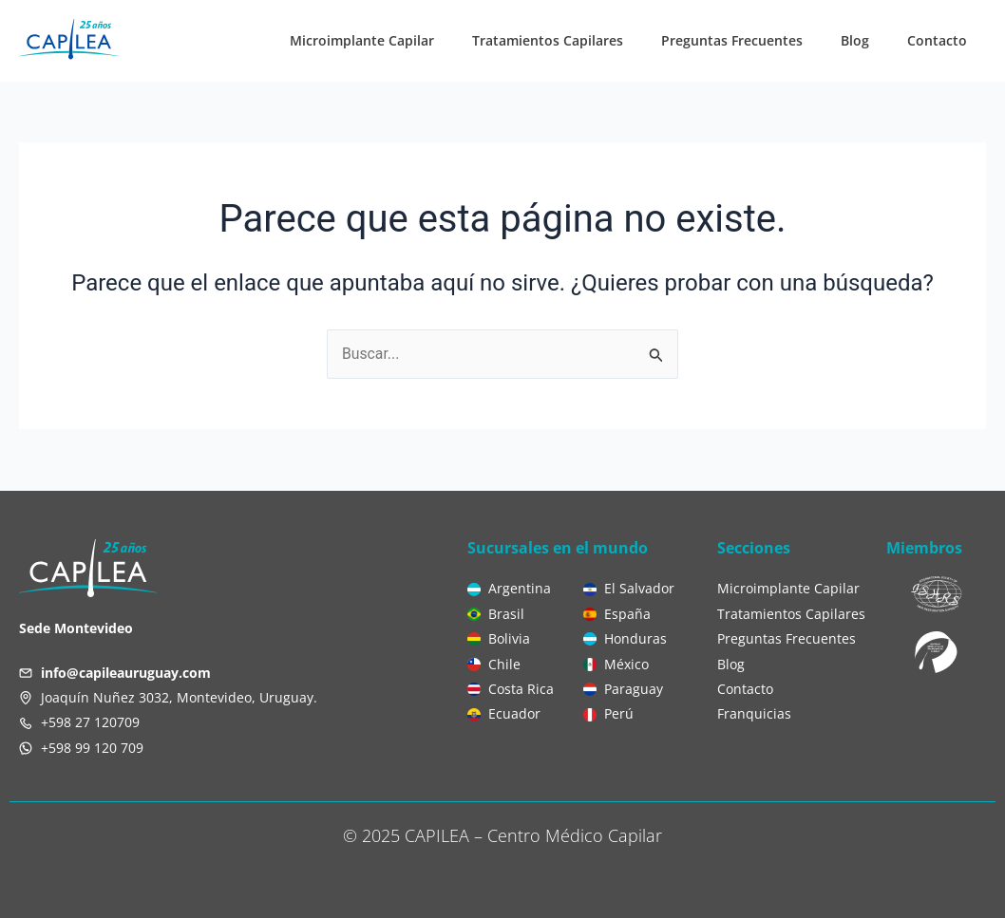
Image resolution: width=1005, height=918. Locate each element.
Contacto (937, 40)
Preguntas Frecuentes (732, 40)
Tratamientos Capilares (547, 40)
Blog (855, 40)
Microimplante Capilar (362, 40)
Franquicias (754, 713)
